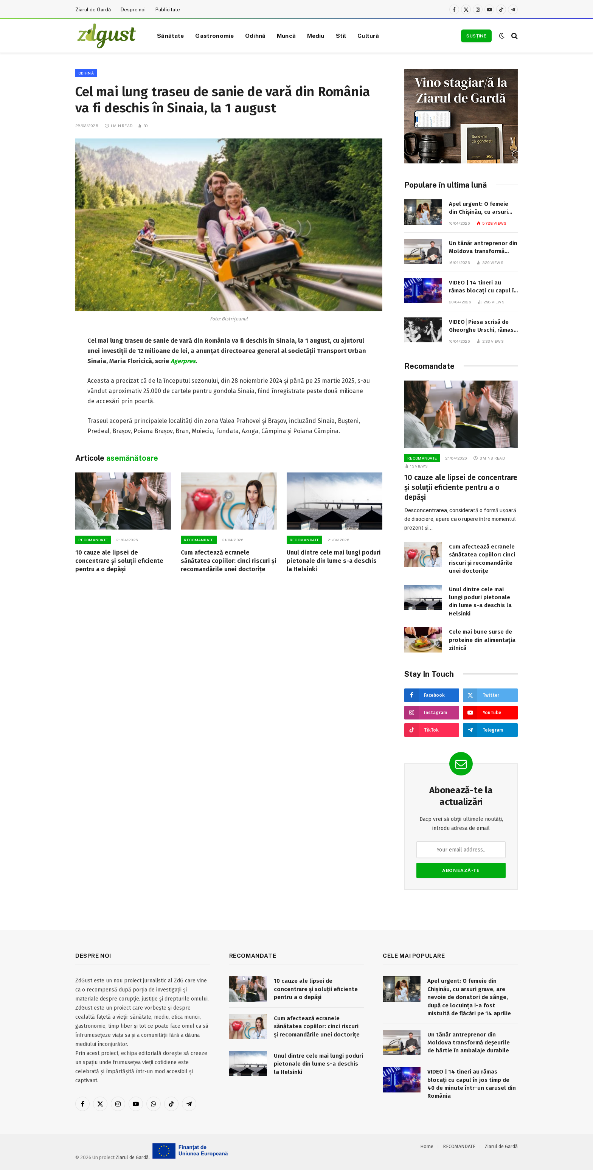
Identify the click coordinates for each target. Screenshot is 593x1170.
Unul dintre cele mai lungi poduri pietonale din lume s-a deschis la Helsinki (334, 561)
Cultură (368, 35)
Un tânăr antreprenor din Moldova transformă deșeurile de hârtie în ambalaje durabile (483, 248)
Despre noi (133, 9)
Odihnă (255, 35)
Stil (341, 35)
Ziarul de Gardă (93, 9)
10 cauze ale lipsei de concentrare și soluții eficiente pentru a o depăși (119, 561)
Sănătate (170, 35)
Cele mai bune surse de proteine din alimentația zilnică (482, 639)
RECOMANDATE (93, 540)
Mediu (315, 35)
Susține (476, 36)
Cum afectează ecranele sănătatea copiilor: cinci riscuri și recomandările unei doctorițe (228, 561)
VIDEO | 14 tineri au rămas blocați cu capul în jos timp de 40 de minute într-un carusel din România (483, 287)
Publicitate (167, 9)
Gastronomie (214, 35)
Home (426, 1146)
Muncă (286, 35)
